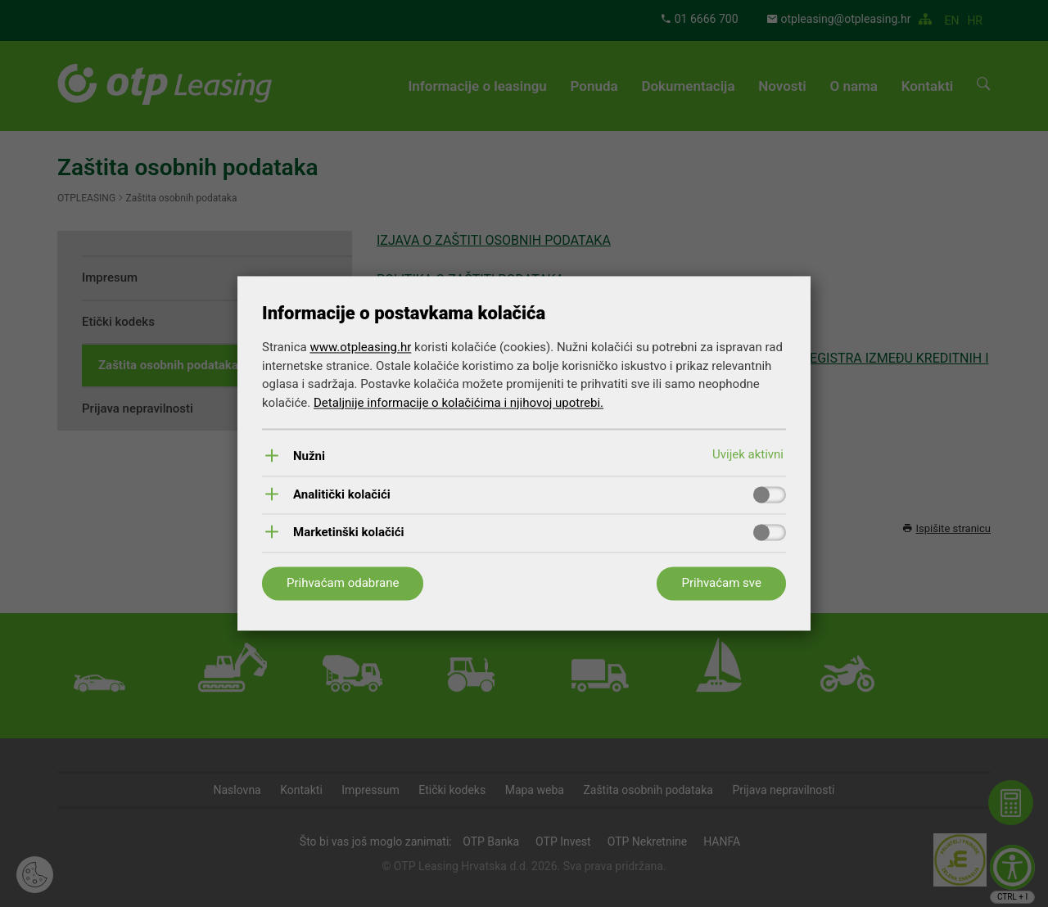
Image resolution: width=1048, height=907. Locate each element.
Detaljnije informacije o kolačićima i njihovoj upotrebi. (458, 402)
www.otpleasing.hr (360, 348)
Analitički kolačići (342, 495)
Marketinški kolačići (348, 533)
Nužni (309, 457)
